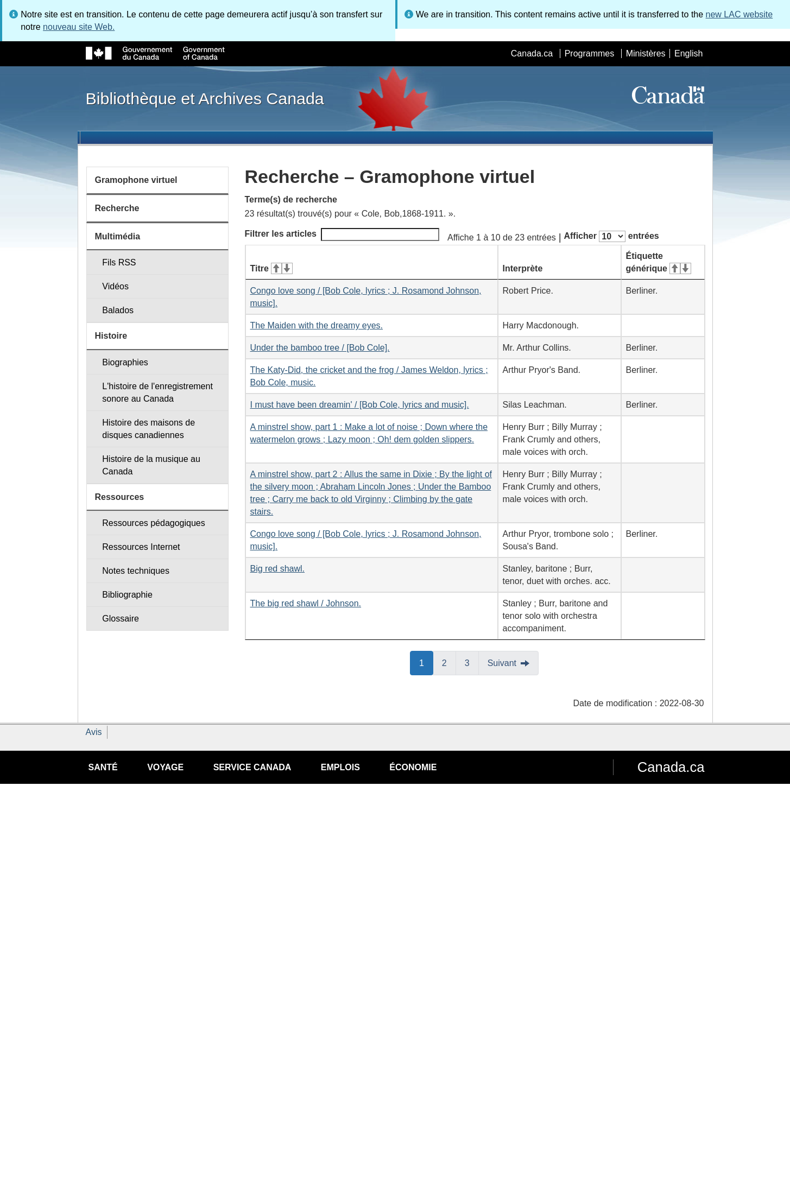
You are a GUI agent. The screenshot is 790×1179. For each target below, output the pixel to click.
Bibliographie (127, 594)
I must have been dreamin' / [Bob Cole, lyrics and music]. (359, 404)
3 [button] (472, 662)
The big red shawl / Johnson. (306, 603)
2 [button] (449, 662)
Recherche (117, 208)
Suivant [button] (502, 663)
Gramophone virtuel (136, 180)
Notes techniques (135, 570)
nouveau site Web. (79, 26)
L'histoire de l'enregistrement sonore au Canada (157, 392)
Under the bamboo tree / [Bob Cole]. (320, 347)
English (688, 53)
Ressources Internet (141, 547)
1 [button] (426, 662)
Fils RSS (119, 262)
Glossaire (120, 618)
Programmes (590, 53)
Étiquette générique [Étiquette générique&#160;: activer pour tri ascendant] (658, 262)
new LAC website (739, 14)
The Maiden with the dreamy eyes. (316, 325)
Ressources (119, 497)
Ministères (646, 53)
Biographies (125, 362)
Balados (118, 310)
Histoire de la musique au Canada (151, 465)
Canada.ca (532, 53)
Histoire (111, 335)
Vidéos (115, 286)
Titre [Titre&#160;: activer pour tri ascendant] (271, 268)
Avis (94, 732)
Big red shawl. (277, 568)
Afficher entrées (611, 236)
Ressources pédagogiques (153, 523)
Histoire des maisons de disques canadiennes (148, 429)
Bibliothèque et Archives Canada (205, 98)
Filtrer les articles (342, 234)
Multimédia (118, 236)
